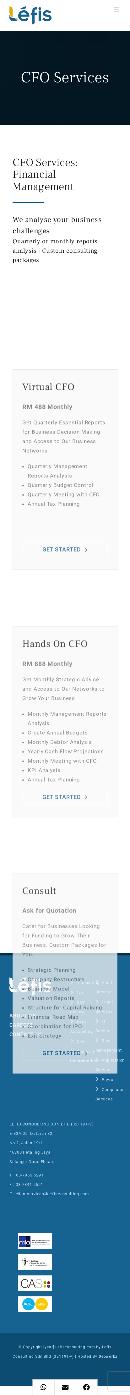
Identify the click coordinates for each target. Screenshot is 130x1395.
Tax (80, 992)
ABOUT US (22, 1016)
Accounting (88, 982)
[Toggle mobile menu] (117, 9)
